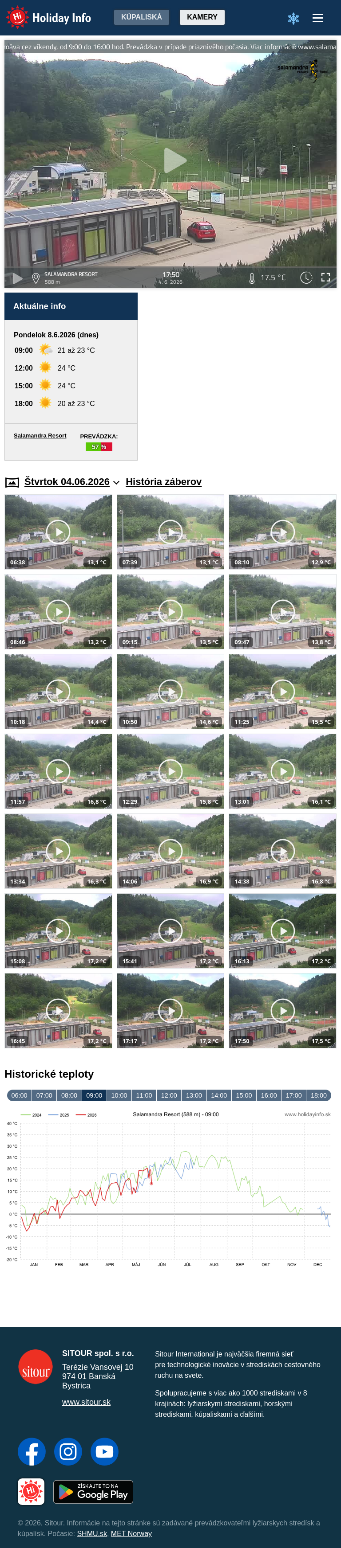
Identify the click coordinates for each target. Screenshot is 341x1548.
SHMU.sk (92, 1533)
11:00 (144, 1095)
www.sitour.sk (86, 1402)
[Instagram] (68, 1453)
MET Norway (131, 1533)
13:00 (194, 1095)
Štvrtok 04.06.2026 (71, 481)
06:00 (20, 1095)
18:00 (319, 1095)
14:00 (219, 1095)
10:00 (119, 1095)
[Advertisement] (242, 377)
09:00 (94, 1095)
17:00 (294, 1095)
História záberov (164, 481)
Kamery (202, 17)
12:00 (169, 1095)
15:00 (244, 1095)
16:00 (269, 1095)
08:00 (69, 1095)
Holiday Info (39, 11)
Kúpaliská (141, 17)
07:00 (44, 1095)
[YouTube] (105, 1453)
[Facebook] (32, 1453)
